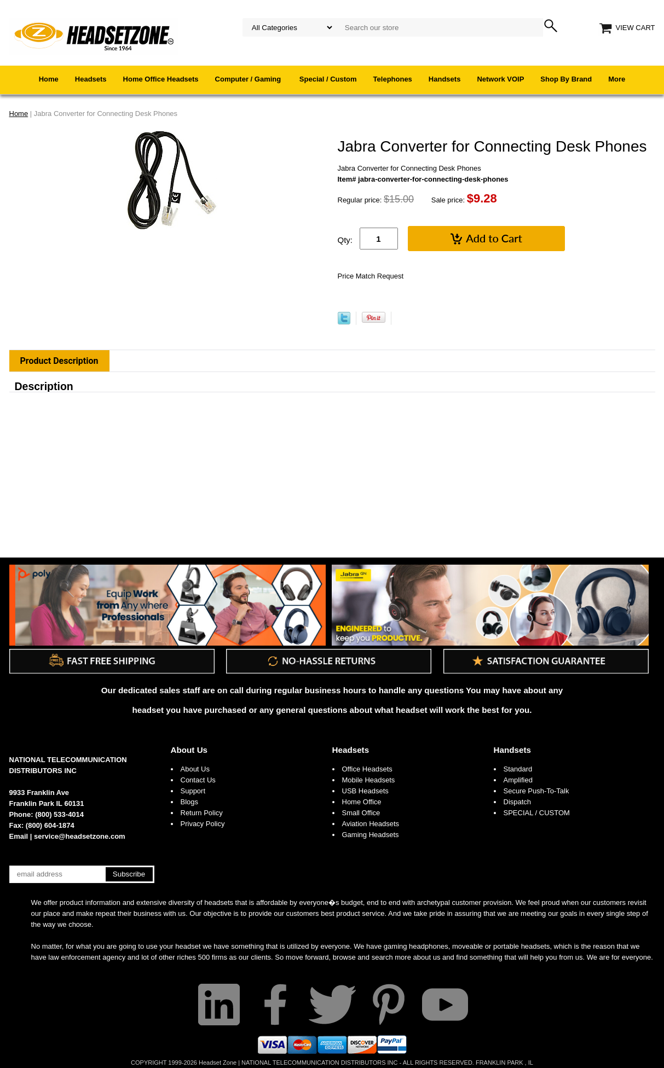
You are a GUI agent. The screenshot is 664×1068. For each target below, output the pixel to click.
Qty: (345, 240)
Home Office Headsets (161, 79)
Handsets (445, 79)
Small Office (361, 813)
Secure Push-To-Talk (536, 791)
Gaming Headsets (370, 835)
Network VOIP (500, 79)
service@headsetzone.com (79, 836)
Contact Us (198, 780)
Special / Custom (328, 79)
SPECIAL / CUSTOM (537, 813)
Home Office (362, 802)
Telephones (392, 79)
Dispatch (518, 802)
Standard (518, 769)
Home (49, 79)
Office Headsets (367, 769)
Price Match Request (371, 276)
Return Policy (202, 813)
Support (193, 791)
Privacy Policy (203, 824)
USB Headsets (365, 791)
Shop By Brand (566, 79)
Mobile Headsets (368, 780)
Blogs (190, 802)
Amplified (518, 780)
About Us (189, 749)
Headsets (91, 79)
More (616, 79)
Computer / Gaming (249, 79)
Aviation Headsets (371, 824)
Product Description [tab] (59, 361)
